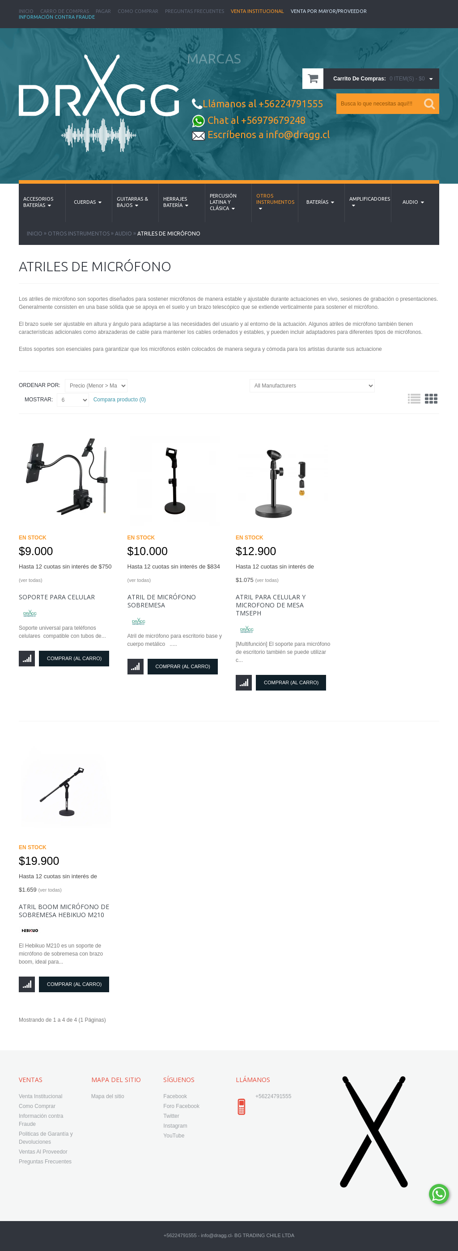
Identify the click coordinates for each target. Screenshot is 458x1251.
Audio (123, 233)
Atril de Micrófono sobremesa (161, 601)
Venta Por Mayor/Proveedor (329, 11)
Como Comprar (138, 11)
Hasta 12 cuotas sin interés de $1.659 (58, 883)
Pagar (103, 11)
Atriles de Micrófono (168, 233)
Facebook (175, 1096)
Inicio (26, 11)
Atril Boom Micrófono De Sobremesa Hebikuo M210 (64, 910)
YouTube (173, 1136)
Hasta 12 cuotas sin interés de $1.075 (275, 573)
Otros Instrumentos (79, 233)
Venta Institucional (257, 11)
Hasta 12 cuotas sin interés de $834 (173, 573)
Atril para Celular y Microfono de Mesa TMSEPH (270, 605)
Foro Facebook (181, 1106)
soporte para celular (57, 597)
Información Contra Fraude (57, 17)
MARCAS (214, 58)
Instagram (175, 1126)
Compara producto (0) (119, 399)
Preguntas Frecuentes (194, 11)
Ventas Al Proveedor (43, 1152)
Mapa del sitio (107, 1096)
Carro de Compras (64, 11)
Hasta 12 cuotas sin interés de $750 (65, 573)
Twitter (171, 1116)
